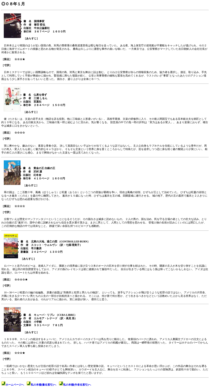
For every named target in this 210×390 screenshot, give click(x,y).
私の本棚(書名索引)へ (41, 384)
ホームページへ (12, 384)
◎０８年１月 (13, 4)
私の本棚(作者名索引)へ (75, 384)
